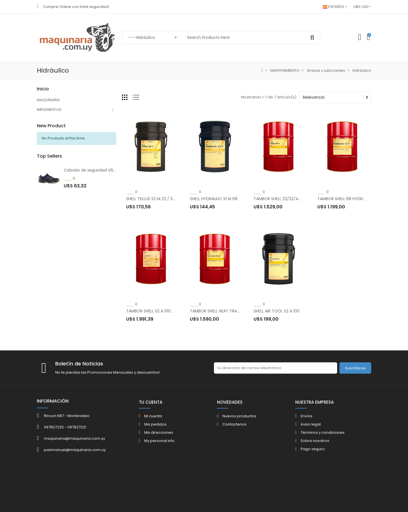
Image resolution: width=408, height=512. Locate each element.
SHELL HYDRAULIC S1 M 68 (213, 199)
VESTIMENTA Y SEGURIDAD (60, 119)
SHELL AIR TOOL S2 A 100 (276, 311)
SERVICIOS (46, 138)
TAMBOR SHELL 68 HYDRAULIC (345, 199)
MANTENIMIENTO (51, 129)
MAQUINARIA (48, 100)
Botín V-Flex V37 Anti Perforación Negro (102, 266)
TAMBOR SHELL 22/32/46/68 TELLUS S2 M (293, 199)
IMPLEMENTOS (49, 109)
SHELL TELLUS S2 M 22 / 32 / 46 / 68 (160, 199)
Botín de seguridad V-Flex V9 (92, 232)
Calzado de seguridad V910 (90, 198)
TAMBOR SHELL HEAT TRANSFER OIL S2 (225, 311)
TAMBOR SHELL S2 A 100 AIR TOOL (158, 311)
